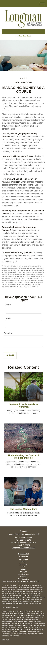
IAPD (37, 581)
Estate (23, 562)
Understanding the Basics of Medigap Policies (23, 456)
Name (8, 304)
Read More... (6, 639)
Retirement (23, 557)
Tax (23, 567)
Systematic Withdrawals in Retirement (23, 405)
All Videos (23, 577)
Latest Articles (23, 574)
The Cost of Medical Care (23, 509)
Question (8, 333)
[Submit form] (10, 355)
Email (8, 319)
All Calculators (23, 579)
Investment (23, 559)
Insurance (23, 564)
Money (23, 569)
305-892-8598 (23, 36)
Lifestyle (23, 572)
